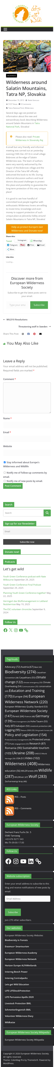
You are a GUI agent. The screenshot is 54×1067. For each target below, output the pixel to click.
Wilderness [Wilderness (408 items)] (21, 763)
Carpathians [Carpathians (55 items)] (27, 677)
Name (7, 418)
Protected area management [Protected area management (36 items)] (18, 739)
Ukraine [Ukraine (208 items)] (23, 753)
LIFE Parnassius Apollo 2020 (19, 997)
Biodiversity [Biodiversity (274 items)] (20, 671)
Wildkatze (10, 1022)
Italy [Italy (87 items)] (10, 726)
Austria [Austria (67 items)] (27, 666)
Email (7, 432)
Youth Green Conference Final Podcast (22, 584)
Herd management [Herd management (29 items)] (21, 721)
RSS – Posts (15, 796)
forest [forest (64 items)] (18, 716)
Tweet (9, 241)
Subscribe (39, 305)
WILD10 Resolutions (15, 319)
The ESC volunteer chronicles (17, 609)
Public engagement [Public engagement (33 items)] (19, 744)
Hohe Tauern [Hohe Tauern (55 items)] (39, 721)
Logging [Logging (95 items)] (12, 730)
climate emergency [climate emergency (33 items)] (32, 682)
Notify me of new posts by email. (25, 481)
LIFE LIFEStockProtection (17, 990)
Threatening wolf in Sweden (34, 326)
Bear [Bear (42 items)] (38, 667)
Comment (9, 379)
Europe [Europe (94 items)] (20, 696)
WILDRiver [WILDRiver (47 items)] (21, 777)
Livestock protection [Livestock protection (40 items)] (40, 726)
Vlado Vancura (33, 100)
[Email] (27, 531)
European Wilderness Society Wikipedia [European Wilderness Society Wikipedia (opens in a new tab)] (24, 1039)
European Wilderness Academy (21, 952)
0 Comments (25, 104)
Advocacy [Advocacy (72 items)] (12, 666)
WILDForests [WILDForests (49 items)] (29, 770)
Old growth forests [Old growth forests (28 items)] (43, 730)
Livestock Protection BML (18, 1003)
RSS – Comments (18, 808)
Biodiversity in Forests (16, 940)
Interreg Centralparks (16, 978)
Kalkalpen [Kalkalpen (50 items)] (23, 726)
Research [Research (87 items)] (37, 743)
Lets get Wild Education (17, 984)
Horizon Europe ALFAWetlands (20, 965)
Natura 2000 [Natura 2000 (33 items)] (28, 730)
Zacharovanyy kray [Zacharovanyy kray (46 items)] (16, 781)
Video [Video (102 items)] (32, 758)
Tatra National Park (16, 108)
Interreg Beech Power (16, 971)
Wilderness (11, 76)
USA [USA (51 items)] (20, 758)
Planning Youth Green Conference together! (24, 592)
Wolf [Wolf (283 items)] (38, 776)
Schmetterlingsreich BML (18, 1009)
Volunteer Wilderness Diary (19, 1016)
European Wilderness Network (21, 959)
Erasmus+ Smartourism (17, 946)
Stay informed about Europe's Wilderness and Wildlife (21, 464)
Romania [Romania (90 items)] (13, 748)
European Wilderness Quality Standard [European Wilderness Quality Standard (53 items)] (26, 706)
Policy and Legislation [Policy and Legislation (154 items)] (26, 735)
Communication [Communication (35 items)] (30, 686)
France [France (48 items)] (29, 716)
